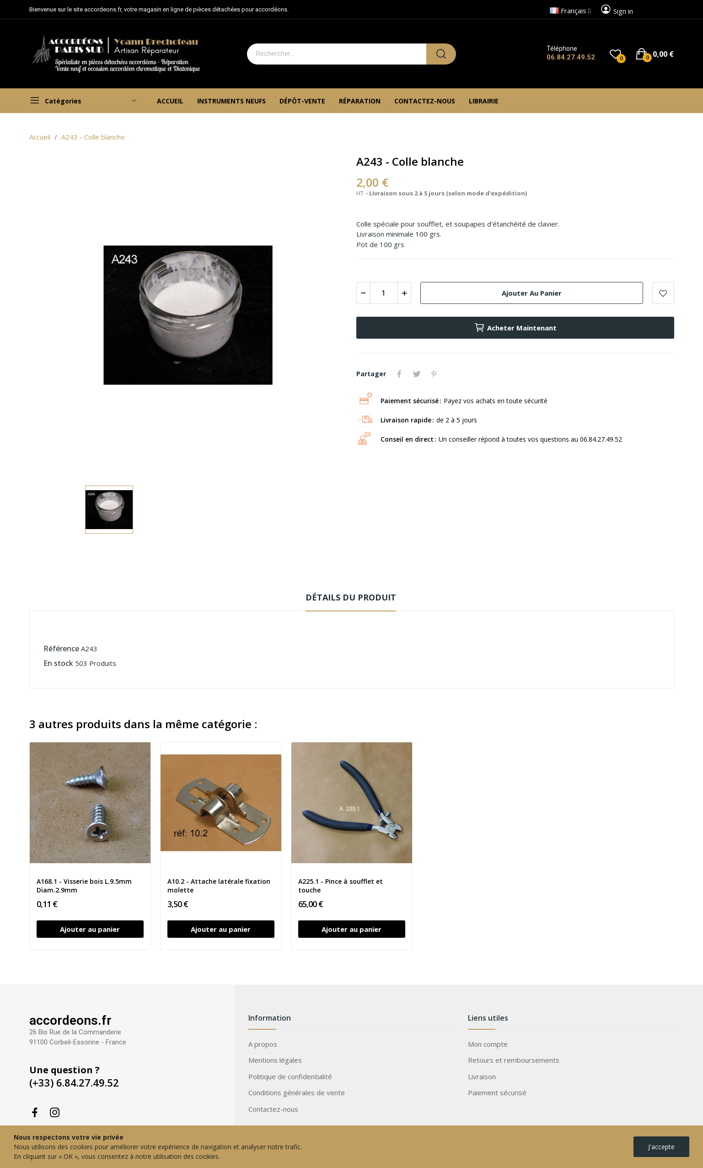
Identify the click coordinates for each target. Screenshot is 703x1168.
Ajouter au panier (532, 292)
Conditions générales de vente (296, 1092)
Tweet (416, 374)
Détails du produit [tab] (351, 597)
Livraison (482, 1076)
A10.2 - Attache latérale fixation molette (218, 886)
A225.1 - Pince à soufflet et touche (340, 886)
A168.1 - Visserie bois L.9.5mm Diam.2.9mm (84, 886)
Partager (399, 374)
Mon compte (488, 1044)
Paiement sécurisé (497, 1092)
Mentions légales (275, 1060)
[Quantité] (383, 293)
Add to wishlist (663, 292)
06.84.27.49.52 (571, 57)
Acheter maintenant (515, 327)
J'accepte (661, 1146)
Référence (61, 648)
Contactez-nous (273, 1109)
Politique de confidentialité (290, 1076)
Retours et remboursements (513, 1060)
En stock (58, 663)
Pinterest (434, 374)
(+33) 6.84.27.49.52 (74, 1082)
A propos (262, 1044)
